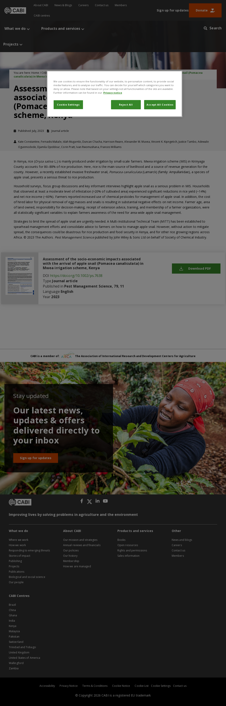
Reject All (126, 104)
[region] (114, 94)
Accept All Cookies (160, 104)
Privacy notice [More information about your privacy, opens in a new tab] (112, 92)
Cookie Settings (68, 104)
